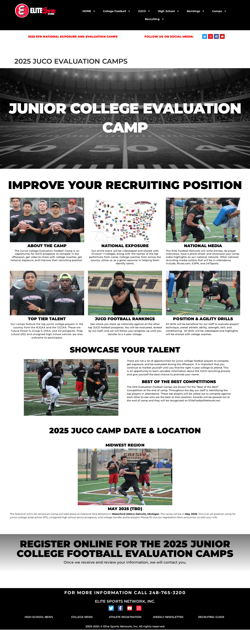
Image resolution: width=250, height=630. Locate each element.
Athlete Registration (125, 617)
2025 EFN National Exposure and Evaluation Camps (73, 36)
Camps (219, 11)
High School (168, 11)
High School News (39, 617)
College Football (116, 11)
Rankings (196, 11)
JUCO (144, 11)
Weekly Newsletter (168, 617)
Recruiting (154, 19)
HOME (88, 11)
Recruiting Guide (211, 617)
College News (82, 617)
